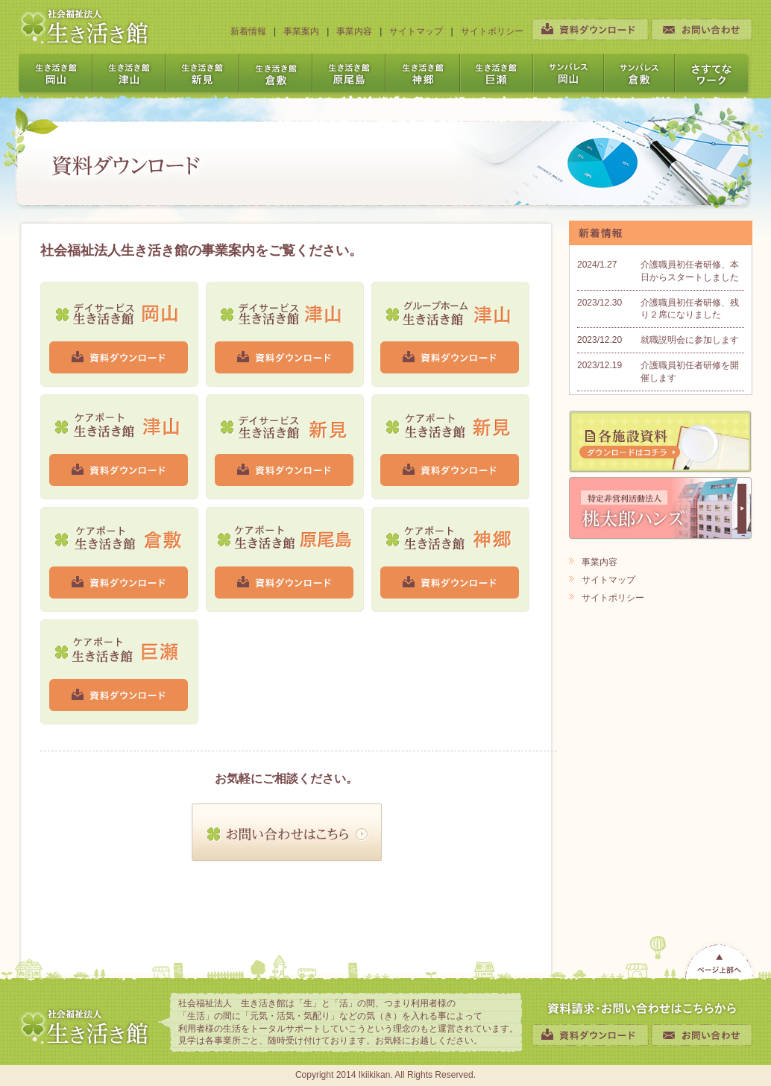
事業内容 (354, 31)
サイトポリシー (492, 31)
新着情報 (248, 31)
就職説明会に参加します (690, 340)
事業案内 (301, 31)
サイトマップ (416, 31)
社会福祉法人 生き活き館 (84, 26)
